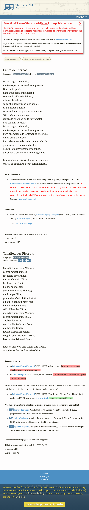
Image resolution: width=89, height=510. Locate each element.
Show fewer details (12, 59)
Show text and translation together (36, 59)
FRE (20, 260)
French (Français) (21, 409)
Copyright (44, 476)
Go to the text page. (23, 223)
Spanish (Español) (22, 426)
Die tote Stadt (42, 398)
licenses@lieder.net (63, 39)
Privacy (44, 479)
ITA (24, 260)
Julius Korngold (19, 374)
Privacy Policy (36, 493)
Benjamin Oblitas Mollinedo (23, 183)
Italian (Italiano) (21, 418)
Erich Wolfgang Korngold (23, 366)
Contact (44, 473)
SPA (29, 260)
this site (20, 496)
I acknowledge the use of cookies (44, 504)
